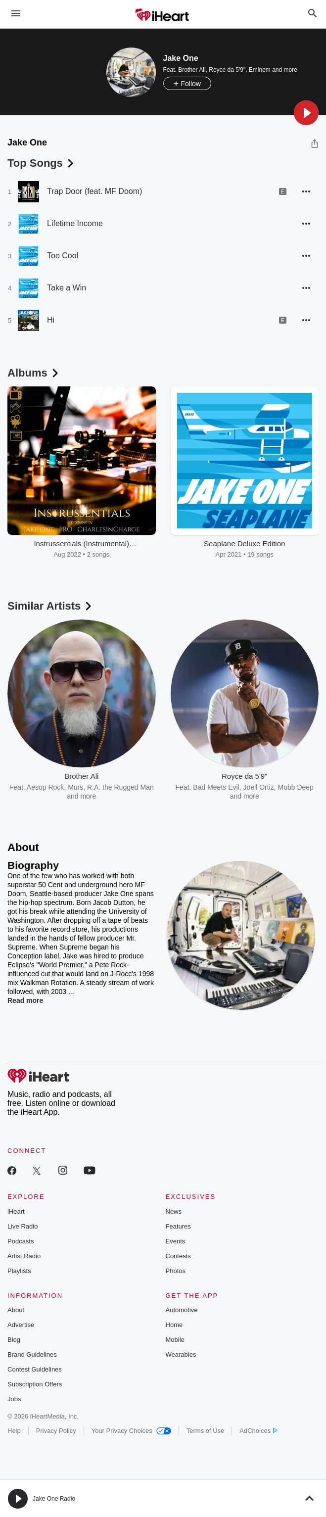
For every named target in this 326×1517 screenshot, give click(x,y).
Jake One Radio (54, 1498)
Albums (33, 373)
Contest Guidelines (34, 1369)
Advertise (20, 1324)
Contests (178, 1256)
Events (176, 1241)
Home (174, 1324)
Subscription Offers (34, 1384)
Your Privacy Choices (131, 1430)
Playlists (19, 1271)
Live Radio (22, 1226)
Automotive (182, 1310)
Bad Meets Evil (216, 787)
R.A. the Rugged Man (120, 787)
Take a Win (66, 288)
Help (14, 1430)
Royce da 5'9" (227, 69)
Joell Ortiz (258, 787)
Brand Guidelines (32, 1354)
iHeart (16, 1211)
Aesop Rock (45, 787)
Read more (25, 1000)
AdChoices (258, 1430)
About (15, 1310)
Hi (50, 320)
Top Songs (41, 163)
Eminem (260, 69)
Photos (176, 1271)
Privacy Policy (56, 1430)
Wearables (181, 1354)
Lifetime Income (75, 223)
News (174, 1211)
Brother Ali (191, 69)
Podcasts (20, 1241)
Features (178, 1226)
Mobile (175, 1339)
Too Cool (62, 255)
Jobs (14, 1399)
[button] (306, 112)
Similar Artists (50, 606)
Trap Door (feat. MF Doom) (94, 191)
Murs (75, 787)
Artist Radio (24, 1256)
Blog (13, 1339)
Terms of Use (205, 1430)
